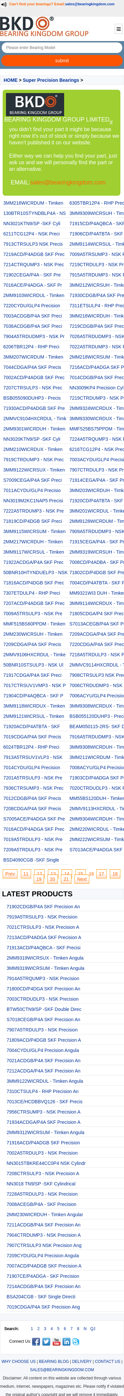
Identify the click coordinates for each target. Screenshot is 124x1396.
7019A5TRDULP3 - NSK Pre (32, 839)
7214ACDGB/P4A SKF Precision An (43, 1286)
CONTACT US (107, 1361)
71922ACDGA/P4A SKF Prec (33, 562)
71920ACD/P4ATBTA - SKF (31, 726)
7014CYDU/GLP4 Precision (31, 767)
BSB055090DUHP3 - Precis (32, 398)
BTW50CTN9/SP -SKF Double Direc (44, 1009)
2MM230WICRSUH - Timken (32, 634)
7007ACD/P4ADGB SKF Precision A (44, 1266)
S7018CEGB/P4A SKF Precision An (43, 1019)
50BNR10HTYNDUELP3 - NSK (35, 572)
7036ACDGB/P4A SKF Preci (32, 326)
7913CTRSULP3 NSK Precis (33, 244)
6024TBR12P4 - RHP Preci (31, 747)
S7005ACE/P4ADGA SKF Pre (34, 819)
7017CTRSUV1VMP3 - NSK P (34, 685)
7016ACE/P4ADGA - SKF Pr (32, 285)
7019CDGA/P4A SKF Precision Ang (43, 1307)
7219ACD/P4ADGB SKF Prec (33, 254)
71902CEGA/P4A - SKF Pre (32, 274)
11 (26, 873)
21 (66, 879)
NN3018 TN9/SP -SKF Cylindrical (41, 1183)
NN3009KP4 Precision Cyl (96, 387)
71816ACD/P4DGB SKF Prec (33, 582)
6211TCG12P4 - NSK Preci (31, 233)
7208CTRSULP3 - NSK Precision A (43, 1173)
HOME (11, 80)
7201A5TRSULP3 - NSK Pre (32, 777)
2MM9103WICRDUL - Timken (33, 295)
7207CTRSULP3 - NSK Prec (32, 387)
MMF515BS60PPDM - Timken (34, 623)
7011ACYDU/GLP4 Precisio (32, 490)
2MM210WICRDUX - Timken (32, 449)
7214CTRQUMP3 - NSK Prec (33, 264)
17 (101, 873)
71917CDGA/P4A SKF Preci (32, 675)
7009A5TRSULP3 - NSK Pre (32, 613)
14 (66, 873)
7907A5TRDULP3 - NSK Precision (42, 1029)
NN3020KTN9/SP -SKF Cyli (31, 439)
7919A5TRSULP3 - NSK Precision (42, 917)
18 (115, 873)
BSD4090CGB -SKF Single (31, 860)
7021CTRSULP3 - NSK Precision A (43, 927)
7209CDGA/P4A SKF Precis (32, 644)
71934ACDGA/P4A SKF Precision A (43, 1122)
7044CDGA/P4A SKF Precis (32, 367)
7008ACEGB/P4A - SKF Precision (41, 1204)
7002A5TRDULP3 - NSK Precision (42, 1153)
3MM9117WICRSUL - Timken (33, 552)
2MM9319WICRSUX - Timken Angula (45, 958)
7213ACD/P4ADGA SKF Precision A (44, 937)
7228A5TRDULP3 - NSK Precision (42, 1194)
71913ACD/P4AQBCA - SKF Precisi (43, 947)
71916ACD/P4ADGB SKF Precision (43, 1142)
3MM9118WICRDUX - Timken (34, 706)
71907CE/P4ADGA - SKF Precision (43, 1276)
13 (53, 873)
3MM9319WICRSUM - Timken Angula (45, 968)
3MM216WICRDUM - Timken (33, 203)
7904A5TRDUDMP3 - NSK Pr (33, 336)
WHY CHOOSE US (19, 1361)
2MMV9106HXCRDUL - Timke (34, 654)
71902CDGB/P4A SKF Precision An (43, 906)
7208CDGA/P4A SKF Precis (32, 808)
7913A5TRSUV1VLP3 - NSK (32, 757)
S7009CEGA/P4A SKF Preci (32, 480)
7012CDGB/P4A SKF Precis (32, 798)
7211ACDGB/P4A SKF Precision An (43, 1224)
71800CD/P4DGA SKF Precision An (43, 988)
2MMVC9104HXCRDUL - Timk (34, 418)
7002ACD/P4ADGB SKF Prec (33, 377)
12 (39, 873)
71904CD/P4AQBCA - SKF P (33, 695)
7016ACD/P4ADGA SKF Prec (33, 829)
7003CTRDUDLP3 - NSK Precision (43, 999)
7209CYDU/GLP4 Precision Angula (43, 1255)
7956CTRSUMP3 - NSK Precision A (43, 1112)
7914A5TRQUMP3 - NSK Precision (43, 978)
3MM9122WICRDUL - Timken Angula (45, 1081)
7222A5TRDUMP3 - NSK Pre (33, 511)
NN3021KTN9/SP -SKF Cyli (31, 223)
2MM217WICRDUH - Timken (33, 541)
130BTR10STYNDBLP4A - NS (34, 213)
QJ (92, 1328)
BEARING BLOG (54, 1361)
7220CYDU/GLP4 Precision (31, 305)
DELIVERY (82, 1361)
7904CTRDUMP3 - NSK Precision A (44, 1235)
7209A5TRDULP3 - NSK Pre (32, 849)
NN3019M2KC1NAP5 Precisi (33, 500)
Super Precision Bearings (51, 80)
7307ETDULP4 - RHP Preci (31, 593)
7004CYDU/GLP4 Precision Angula (43, 1050)
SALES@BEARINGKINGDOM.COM (62, 1370)
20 (52, 879)
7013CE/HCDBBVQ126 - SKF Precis (45, 1101)
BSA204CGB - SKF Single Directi (41, 1296)
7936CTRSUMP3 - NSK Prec (33, 788)
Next (82, 879)
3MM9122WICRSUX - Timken (34, 470)
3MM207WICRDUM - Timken (33, 357)
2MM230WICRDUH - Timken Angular (45, 1214)
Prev (10, 873)
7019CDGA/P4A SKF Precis (32, 736)
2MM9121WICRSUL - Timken (33, 716)
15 (80, 873)
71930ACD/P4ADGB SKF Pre (34, 408)
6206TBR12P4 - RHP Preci (31, 346)
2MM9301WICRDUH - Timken (34, 428)
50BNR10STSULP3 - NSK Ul (33, 665)
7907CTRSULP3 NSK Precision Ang (44, 1245)
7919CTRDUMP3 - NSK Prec (33, 459)
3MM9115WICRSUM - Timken (34, 531)
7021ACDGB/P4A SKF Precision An (43, 1060)
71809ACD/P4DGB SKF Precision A (44, 1040)
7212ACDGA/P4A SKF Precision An (43, 1070)
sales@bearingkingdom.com (90, 4)
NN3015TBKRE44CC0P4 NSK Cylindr (46, 1163)
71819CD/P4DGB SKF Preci (32, 521)
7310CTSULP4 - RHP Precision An (43, 1091)
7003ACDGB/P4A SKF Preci (32, 316)
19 (39, 879)
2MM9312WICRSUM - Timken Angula (45, 1132)
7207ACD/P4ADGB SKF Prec (33, 603)
